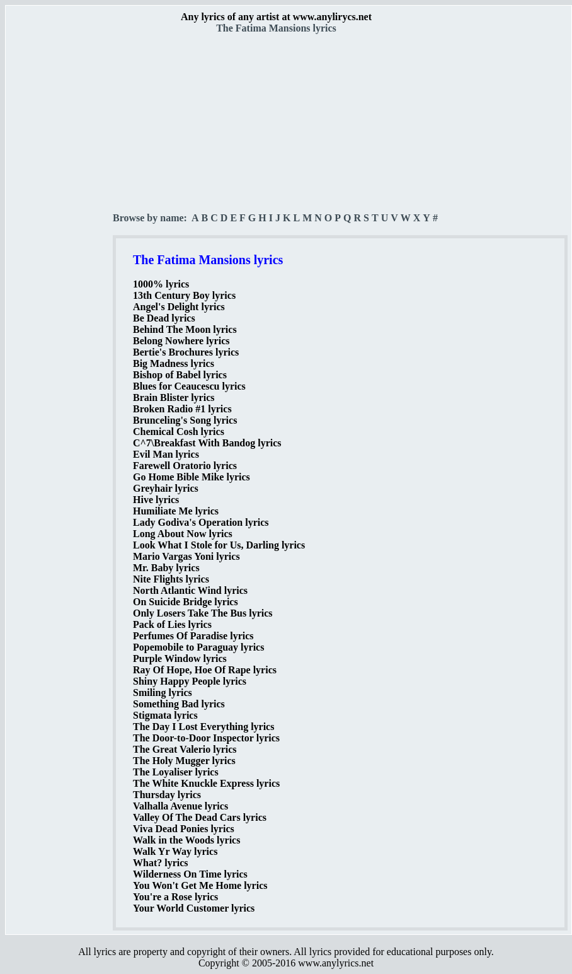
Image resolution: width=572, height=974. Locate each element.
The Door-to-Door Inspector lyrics (206, 738)
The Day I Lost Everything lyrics (203, 726)
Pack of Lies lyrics (172, 624)
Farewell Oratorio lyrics (185, 465)
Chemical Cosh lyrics (178, 431)
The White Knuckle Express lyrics (206, 783)
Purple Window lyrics (180, 658)
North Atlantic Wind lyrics (190, 590)
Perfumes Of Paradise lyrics (193, 635)
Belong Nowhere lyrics (181, 340)
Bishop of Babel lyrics (180, 374)
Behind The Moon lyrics (185, 329)
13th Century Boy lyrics (184, 295)
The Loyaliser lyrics (176, 772)
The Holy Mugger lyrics (184, 760)
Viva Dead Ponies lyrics (183, 828)
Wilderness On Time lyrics (190, 874)
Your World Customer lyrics (194, 908)
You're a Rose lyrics (175, 896)
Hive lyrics (156, 499)
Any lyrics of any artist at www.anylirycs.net (276, 16)
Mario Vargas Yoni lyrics (186, 556)
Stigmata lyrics (165, 715)
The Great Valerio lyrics (185, 749)
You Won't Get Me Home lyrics (200, 885)
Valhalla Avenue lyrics (180, 806)
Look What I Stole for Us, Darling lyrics (219, 545)
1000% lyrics (161, 284)
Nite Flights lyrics (171, 579)
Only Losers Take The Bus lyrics (203, 613)
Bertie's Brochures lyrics (186, 352)
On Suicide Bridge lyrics (185, 601)
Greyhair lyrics (165, 488)
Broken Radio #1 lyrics (182, 408)
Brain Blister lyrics (173, 397)
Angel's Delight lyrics (179, 306)
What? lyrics (160, 862)
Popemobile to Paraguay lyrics (198, 647)
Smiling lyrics (162, 692)
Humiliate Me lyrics (176, 511)
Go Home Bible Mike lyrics (191, 477)
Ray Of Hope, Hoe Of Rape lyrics (205, 669)
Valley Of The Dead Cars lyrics (199, 817)
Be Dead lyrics (164, 318)
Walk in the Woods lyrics (186, 840)
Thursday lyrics (167, 794)
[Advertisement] (59, 221)
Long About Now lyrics (182, 533)
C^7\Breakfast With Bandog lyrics (207, 443)
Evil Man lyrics (166, 454)
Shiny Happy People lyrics (189, 681)
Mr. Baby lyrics (166, 567)
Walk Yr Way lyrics (175, 851)
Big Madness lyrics (173, 363)
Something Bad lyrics (179, 704)
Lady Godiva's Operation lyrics (201, 522)
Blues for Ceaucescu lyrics (189, 386)
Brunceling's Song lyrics (185, 420)
